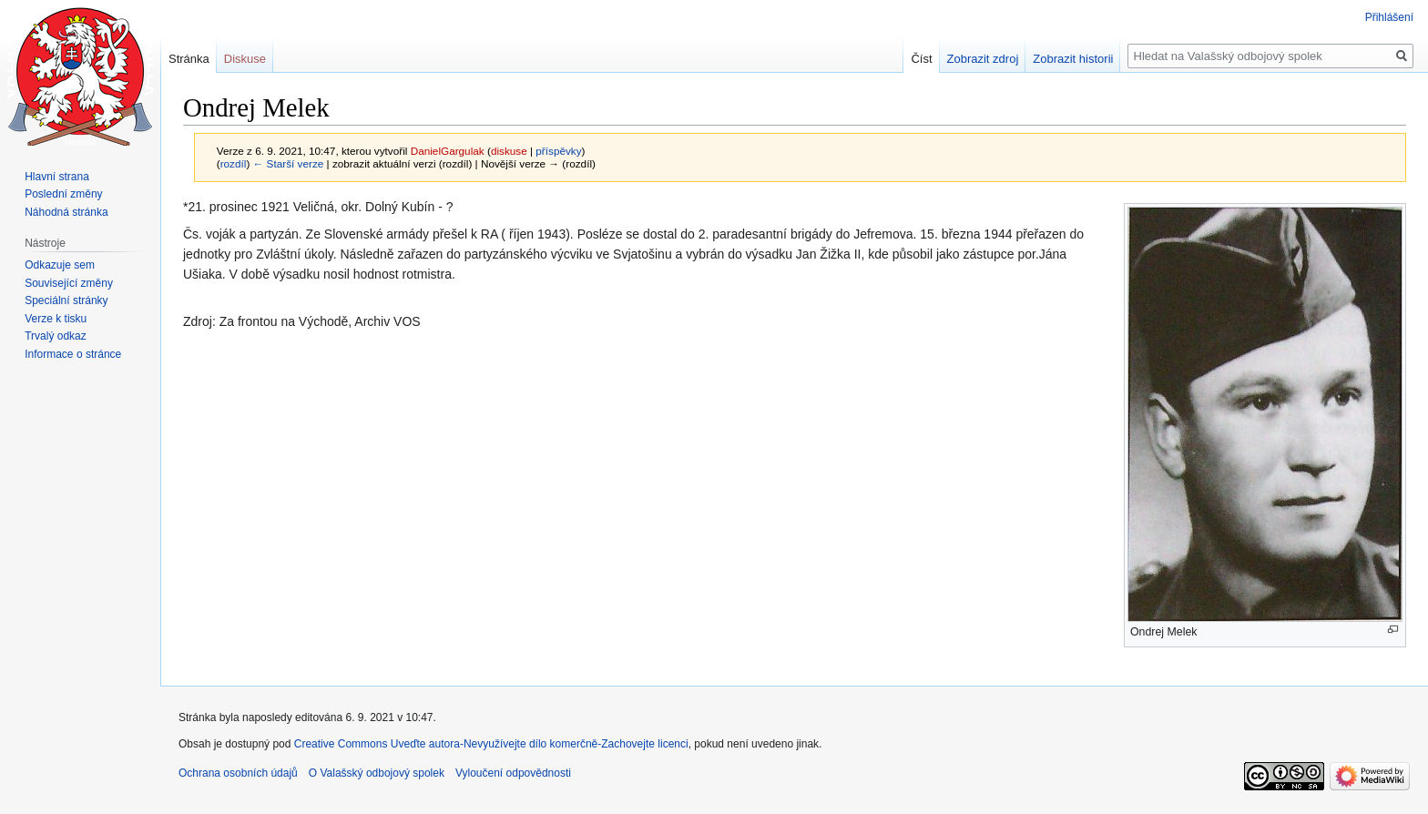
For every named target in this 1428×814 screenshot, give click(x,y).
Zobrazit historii (1073, 59)
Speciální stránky (66, 300)
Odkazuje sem (60, 265)
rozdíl (233, 163)
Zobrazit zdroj (983, 59)
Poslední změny (63, 194)
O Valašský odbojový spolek (376, 773)
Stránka (188, 59)
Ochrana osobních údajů (238, 773)
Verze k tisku (56, 318)
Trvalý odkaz (56, 336)
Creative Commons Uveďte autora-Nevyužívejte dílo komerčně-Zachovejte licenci (491, 744)
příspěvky (558, 151)
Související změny (69, 283)
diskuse (509, 151)
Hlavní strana (57, 176)
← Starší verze (288, 163)
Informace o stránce (73, 354)
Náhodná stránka (66, 212)
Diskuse (245, 59)
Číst (921, 59)
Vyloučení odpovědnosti (513, 773)
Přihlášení (1389, 17)
